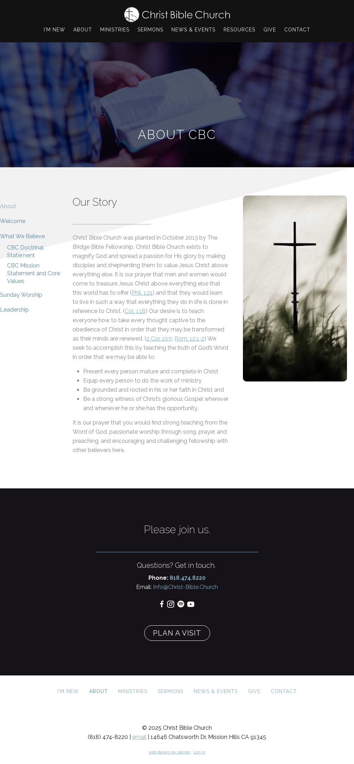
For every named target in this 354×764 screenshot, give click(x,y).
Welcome (12, 221)
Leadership (14, 309)
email (139, 737)
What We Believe (22, 236)
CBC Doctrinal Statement (25, 251)
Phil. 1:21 (142, 292)
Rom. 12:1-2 (190, 338)
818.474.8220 (188, 577)
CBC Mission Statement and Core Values (33, 273)
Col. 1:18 (135, 311)
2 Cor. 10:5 (159, 338)
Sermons (170, 691)
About (8, 206)
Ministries (132, 691)
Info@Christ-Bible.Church (185, 587)
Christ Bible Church (177, 14)
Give (254, 691)
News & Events (216, 691)
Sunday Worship (21, 294)
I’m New (68, 691)
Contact (284, 691)
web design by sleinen (169, 752)
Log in (199, 752)
